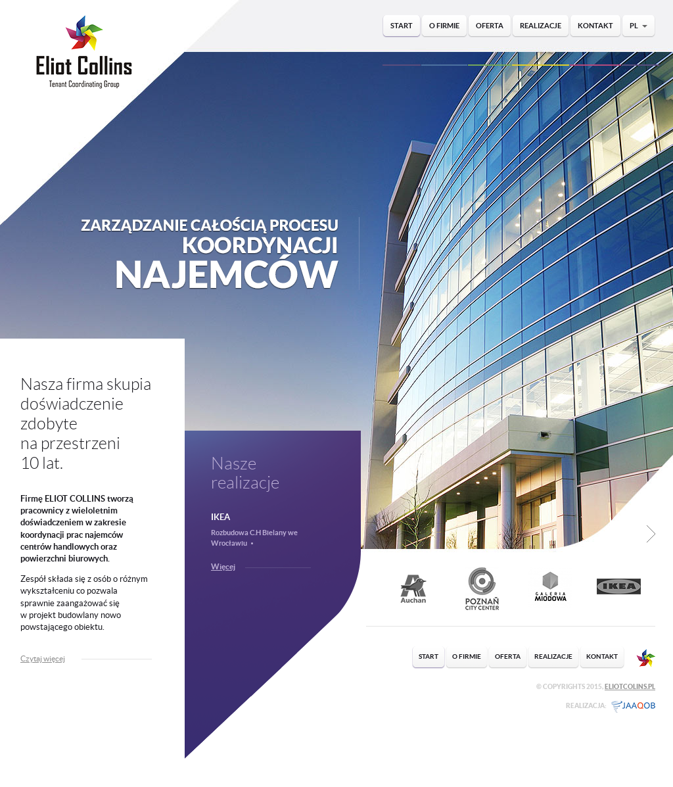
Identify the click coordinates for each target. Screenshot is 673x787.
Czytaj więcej (42, 658)
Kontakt (595, 26)
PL (638, 26)
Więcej (223, 566)
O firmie (444, 26)
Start (401, 26)
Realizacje (540, 26)
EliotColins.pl (630, 686)
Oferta (489, 26)
